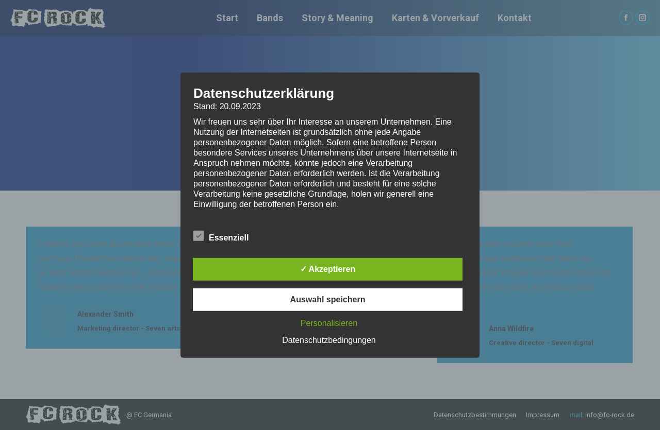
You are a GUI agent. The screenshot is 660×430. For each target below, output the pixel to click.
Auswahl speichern (328, 299)
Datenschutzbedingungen (328, 340)
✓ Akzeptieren (328, 269)
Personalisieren (329, 323)
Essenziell (221, 236)
